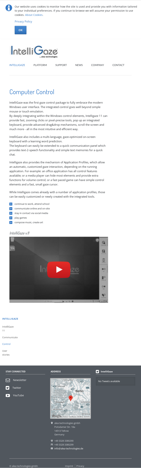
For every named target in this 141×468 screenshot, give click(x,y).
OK (21, 30)
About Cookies (34, 15)
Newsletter (16, 380)
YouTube (15, 395)
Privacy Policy (23, 21)
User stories (6, 352)
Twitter (13, 387)
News (79, 65)
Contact (118, 65)
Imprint (69, 466)
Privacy (80, 466)
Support (61, 65)
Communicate (8, 337)
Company (97, 65)
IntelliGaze (17, 65)
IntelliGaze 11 (8, 328)
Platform (40, 65)
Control (6, 344)
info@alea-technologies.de (68, 448)
